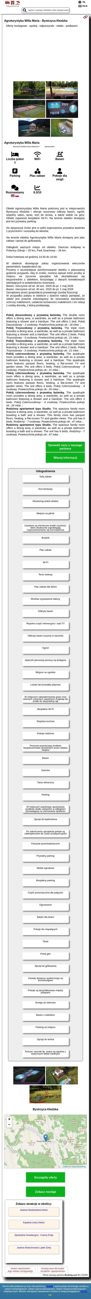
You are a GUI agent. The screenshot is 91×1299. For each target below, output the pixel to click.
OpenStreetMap (79, 1167)
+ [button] (9, 1119)
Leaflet (65, 1167)
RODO (84, 1291)
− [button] (9, 1125)
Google (49, 1286)
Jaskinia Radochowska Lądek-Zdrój (34, 1247)
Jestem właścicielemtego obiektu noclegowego (20, 1269)
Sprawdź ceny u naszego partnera (65, 447)
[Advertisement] (45, 54)
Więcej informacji (65, 457)
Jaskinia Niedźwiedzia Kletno (34, 1210)
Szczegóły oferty (45, 1177)
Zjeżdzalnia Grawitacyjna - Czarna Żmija (33, 1235)
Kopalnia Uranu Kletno (34, 1222)
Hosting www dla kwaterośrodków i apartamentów (52, 1269)
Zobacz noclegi (45, 1191)
